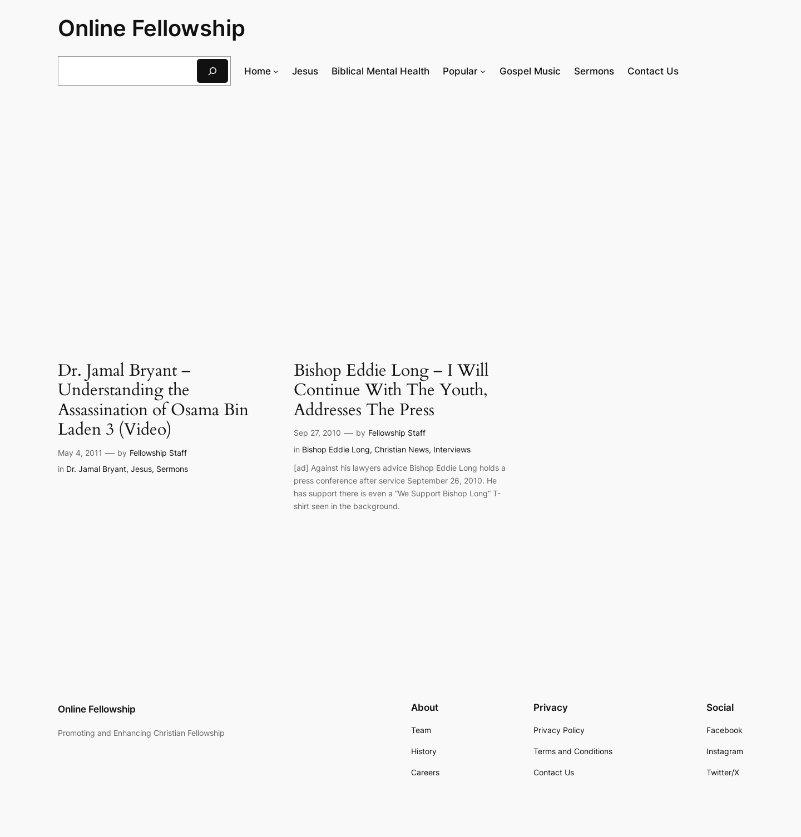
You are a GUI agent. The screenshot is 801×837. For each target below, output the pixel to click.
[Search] (212, 71)
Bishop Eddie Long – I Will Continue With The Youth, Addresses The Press (391, 391)
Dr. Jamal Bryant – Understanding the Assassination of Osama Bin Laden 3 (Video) (153, 400)
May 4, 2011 (80, 452)
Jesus (141, 469)
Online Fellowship (151, 28)
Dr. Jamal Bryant (96, 469)
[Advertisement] (400, 185)
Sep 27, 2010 (317, 432)
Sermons (172, 469)
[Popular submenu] (483, 71)
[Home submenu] (276, 71)
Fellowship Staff (158, 452)
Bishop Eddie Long (336, 449)
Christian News (401, 449)
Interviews (452, 449)
